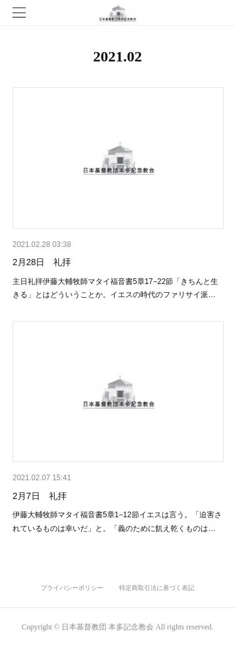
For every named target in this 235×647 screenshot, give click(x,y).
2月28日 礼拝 (42, 262)
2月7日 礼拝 (39, 496)
